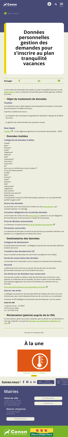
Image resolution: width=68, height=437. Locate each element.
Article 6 (7, 132)
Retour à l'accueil (13, 13)
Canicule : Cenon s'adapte (34, 373)
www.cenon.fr (10, 92)
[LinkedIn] (39, 81)
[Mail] (58, 81)
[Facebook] (19, 81)
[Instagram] (25, 383)
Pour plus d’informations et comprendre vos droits (24, 287)
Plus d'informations (48, 399)
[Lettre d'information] (45, 383)
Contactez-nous (48, 404)
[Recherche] (55, 5)
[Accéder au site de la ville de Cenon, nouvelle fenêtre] (15, 433)
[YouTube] (29, 383)
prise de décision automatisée (40, 225)
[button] (62, 5)
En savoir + (34, 376)
